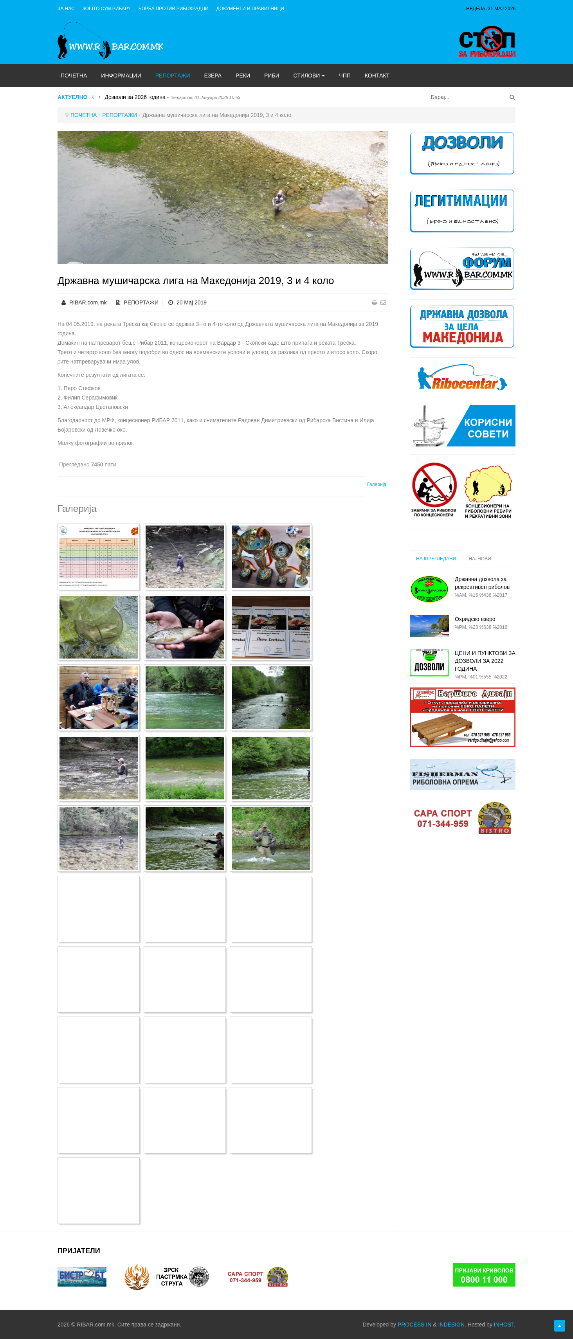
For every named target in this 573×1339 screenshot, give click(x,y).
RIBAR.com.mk (88, 302)
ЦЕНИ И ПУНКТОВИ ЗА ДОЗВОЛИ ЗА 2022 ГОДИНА (485, 661)
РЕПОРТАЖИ (119, 115)
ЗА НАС (66, 8)
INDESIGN (451, 1324)
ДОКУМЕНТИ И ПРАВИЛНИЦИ (250, 8)
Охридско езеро (475, 619)
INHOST (504, 1324)
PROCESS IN (414, 1324)
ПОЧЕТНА (83, 115)
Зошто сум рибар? (107, 8)
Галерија (376, 484)
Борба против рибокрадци (174, 8)
